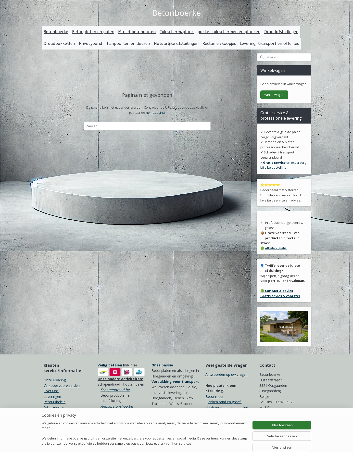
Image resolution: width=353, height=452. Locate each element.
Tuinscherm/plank (177, 31)
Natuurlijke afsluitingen (176, 43)
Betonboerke (56, 31)
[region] (144, 433)
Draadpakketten (59, 43)
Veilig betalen (110, 365)
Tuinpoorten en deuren (128, 43)
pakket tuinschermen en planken (229, 31)
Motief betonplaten (137, 31)
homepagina (155, 112)
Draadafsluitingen (281, 31)
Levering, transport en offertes (269, 43)
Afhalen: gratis (276, 248)
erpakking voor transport (176, 381)
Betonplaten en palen (93, 31)
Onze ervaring (55, 380)
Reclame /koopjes (219, 43)
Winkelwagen (274, 94)
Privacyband (90, 43)
